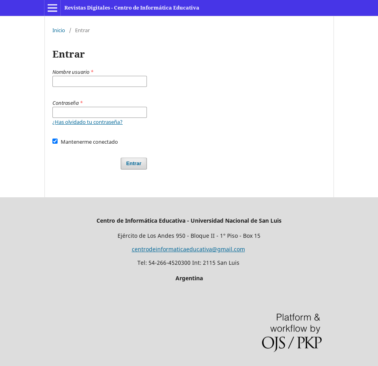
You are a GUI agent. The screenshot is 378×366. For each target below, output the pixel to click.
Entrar (133, 163)
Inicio (58, 30)
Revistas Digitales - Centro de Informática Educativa (131, 7)
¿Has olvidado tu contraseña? (87, 121)
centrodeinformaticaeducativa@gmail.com (188, 249)
